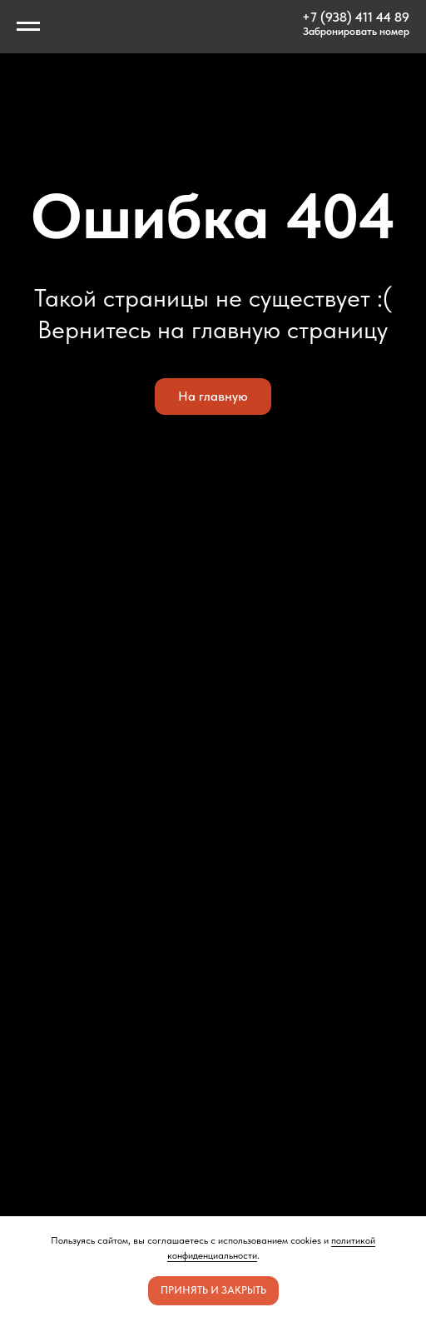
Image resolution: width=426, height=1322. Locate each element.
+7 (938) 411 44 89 (355, 17)
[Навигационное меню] (28, 27)
